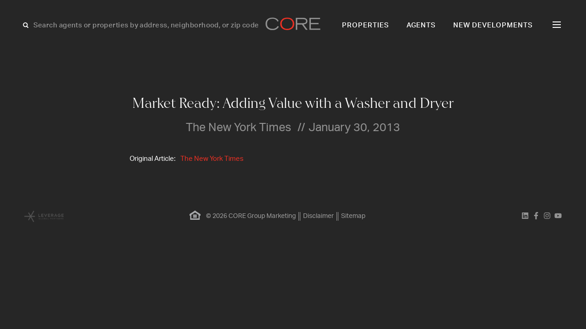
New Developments (493, 25)
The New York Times (212, 158)
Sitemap (353, 216)
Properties (365, 25)
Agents (421, 25)
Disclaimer (318, 216)
